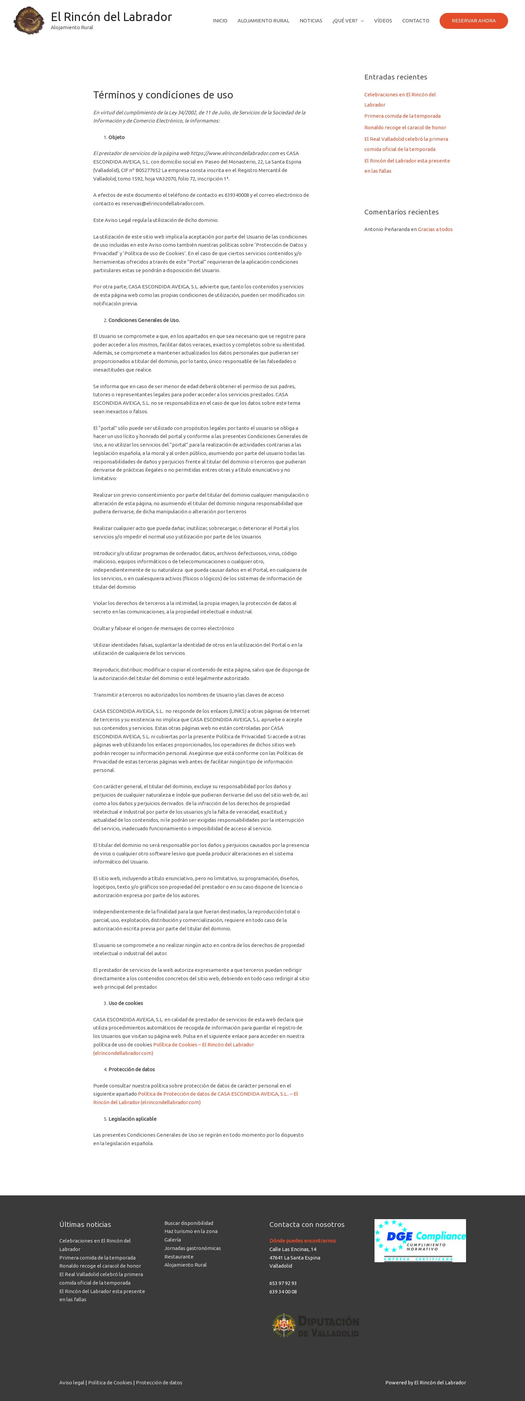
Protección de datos (159, 1382)
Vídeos (383, 20)
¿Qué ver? (345, 20)
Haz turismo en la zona (191, 1231)
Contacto (415, 20)
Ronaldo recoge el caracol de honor (405, 127)
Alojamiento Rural (263, 20)
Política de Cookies (110, 1382)
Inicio (220, 20)
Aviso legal (71, 1382)
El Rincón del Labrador (111, 16)
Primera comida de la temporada (402, 116)
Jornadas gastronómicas (192, 1248)
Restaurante (179, 1257)
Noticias (311, 20)
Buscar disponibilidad (188, 1223)
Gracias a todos (435, 229)
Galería (172, 1240)
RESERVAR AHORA (474, 20)
